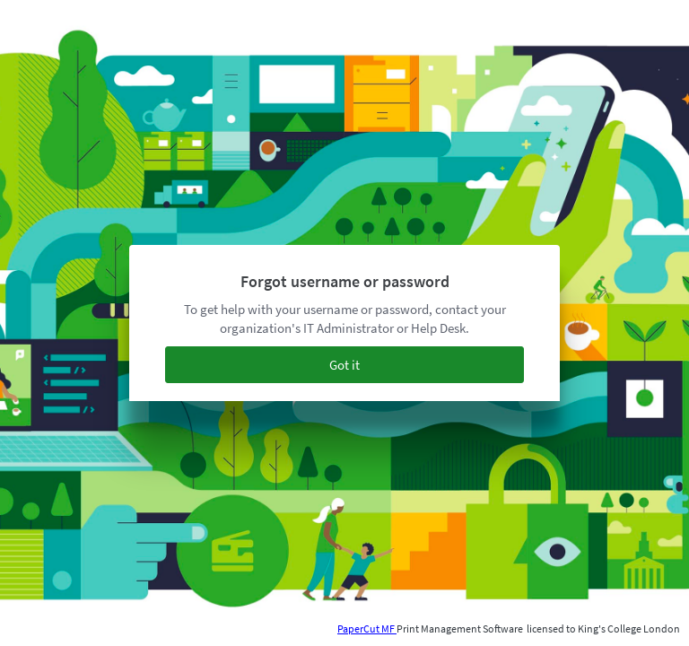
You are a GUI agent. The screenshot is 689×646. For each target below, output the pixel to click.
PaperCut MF (367, 628)
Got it (344, 364)
